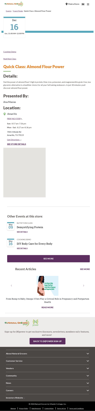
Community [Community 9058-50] (11, 375)
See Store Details (16, 144)
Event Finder (18, 11)
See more (48, 258)
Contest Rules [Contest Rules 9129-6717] (49, 408)
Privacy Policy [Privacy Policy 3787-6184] (23, 408)
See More (85, 269)
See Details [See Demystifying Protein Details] (22, 232)
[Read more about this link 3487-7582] (47, 286)
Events (8, 11)
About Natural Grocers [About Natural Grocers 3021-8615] (16, 353)
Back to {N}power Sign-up (47, 341)
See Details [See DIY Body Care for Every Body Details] (22, 248)
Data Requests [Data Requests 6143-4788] (36, 408)
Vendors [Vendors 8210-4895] (10, 368)
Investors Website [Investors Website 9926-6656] (15, 397)
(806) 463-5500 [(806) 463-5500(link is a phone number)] (14, 118)
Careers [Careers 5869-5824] (9, 390)
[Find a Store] (72, 4)
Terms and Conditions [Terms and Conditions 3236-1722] (76, 408)
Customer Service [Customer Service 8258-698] (14, 361)
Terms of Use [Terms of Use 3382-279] (61, 408)
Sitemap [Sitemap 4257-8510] (13, 408)
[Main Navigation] (88, 4)
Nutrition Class (9, 59)
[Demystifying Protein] (32, 228)
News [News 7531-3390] (8, 383)
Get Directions (14, 139)
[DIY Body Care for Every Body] (37, 244)
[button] (11, 296)
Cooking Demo (9, 51)
